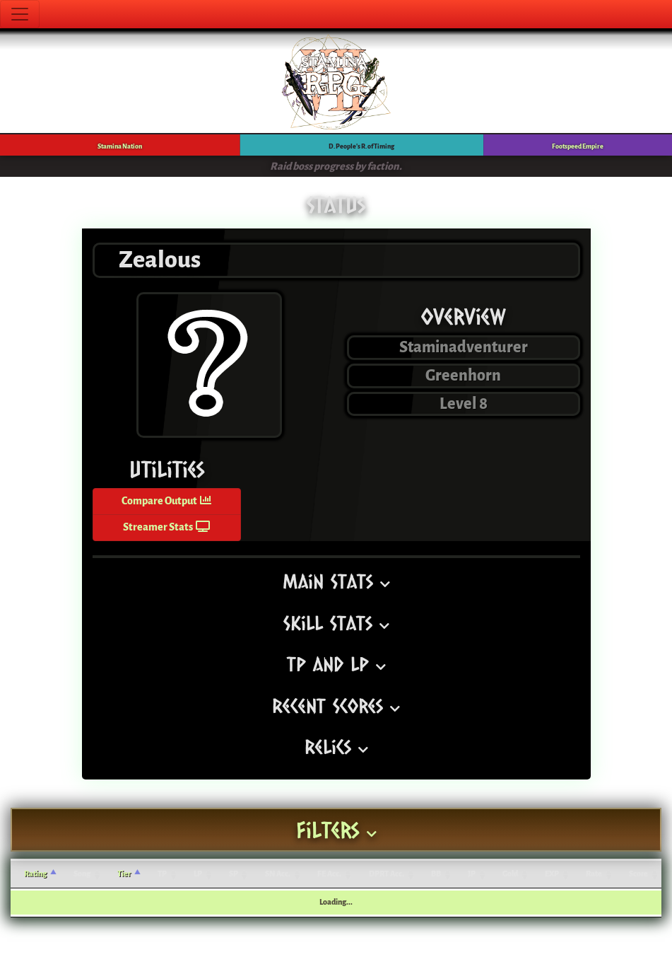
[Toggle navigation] (20, 14)
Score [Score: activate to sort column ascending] (638, 874)
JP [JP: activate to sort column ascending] (472, 874)
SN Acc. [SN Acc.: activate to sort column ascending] (277, 874)
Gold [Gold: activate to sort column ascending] (510, 874)
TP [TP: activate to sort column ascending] (162, 874)
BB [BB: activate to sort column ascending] (436, 874)
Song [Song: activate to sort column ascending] (81, 874)
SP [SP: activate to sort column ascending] (233, 874)
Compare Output (166, 501)
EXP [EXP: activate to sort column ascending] (552, 874)
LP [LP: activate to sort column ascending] (198, 874)
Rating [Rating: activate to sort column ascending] (35, 874)
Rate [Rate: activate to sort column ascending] (594, 874)
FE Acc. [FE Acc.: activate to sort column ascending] (329, 874)
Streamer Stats (166, 527)
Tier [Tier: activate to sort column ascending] (124, 874)
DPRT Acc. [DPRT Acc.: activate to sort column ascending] (386, 874)
